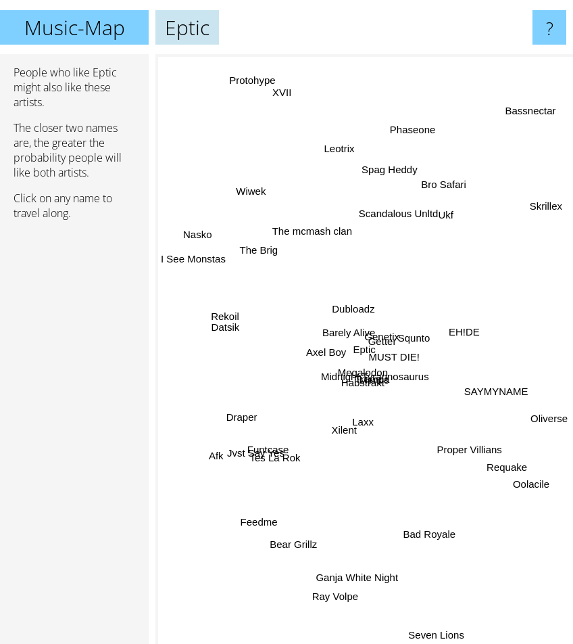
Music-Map (74, 27)
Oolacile (527, 483)
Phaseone (421, 116)
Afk (227, 446)
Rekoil (224, 317)
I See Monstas (193, 264)
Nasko (187, 237)
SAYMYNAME (483, 382)
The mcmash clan (318, 212)
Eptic (364, 349)
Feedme (251, 536)
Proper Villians (464, 435)
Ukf (440, 219)
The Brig (266, 256)
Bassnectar (537, 91)
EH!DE (468, 336)
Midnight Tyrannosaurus (380, 380)
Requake (503, 464)
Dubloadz (352, 298)
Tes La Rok (282, 449)
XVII (296, 118)
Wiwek (246, 186)
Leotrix (335, 159)
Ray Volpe (334, 606)
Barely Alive (335, 335)
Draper (242, 419)
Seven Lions (429, 635)
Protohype (247, 68)
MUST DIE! (405, 368)
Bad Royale (432, 543)
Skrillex (550, 213)
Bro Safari (436, 194)
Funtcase (273, 438)
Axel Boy (321, 361)
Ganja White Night (354, 582)
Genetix (381, 332)
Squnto (423, 338)
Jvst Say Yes (253, 459)
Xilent (343, 426)
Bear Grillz (291, 544)
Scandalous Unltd (394, 227)
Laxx (360, 436)
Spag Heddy (379, 146)
